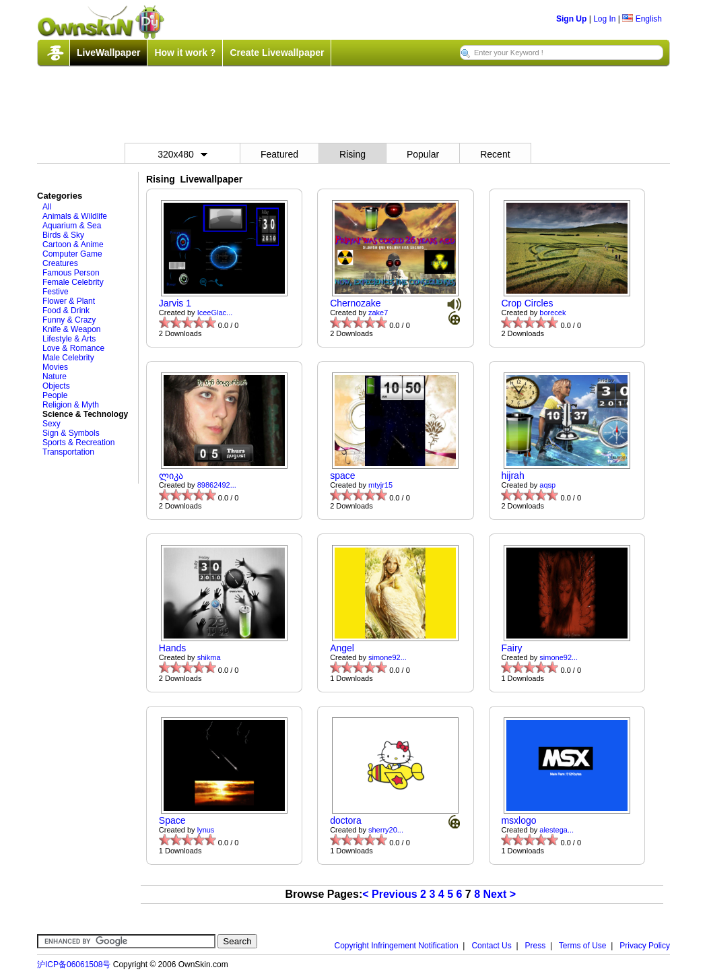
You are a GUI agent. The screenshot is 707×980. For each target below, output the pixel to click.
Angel (342, 648)
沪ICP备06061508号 (73, 964)
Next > (499, 894)
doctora (346, 820)
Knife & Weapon (71, 329)
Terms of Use (583, 945)
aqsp (547, 485)
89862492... (216, 485)
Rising (352, 154)
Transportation (68, 452)
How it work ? (184, 52)
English (642, 19)
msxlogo (518, 820)
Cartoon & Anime (73, 244)
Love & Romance (73, 348)
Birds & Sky (63, 235)
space (342, 475)
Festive (55, 291)
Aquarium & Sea (71, 225)
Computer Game (72, 254)
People (54, 395)
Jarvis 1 (175, 303)
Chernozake (355, 303)
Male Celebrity (68, 357)
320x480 (182, 154)
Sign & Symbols (71, 433)
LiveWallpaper (108, 52)
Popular (423, 154)
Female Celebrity (73, 282)
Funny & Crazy (69, 320)
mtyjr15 (380, 485)
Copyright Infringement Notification (397, 945)
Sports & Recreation (78, 442)
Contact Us (491, 945)
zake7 (378, 312)
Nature (54, 376)
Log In (604, 19)
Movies (55, 367)
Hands (172, 648)
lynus (206, 830)
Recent (495, 154)
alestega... (556, 830)
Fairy (511, 648)
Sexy (51, 423)
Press (535, 945)
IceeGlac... (215, 312)
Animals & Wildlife (74, 216)
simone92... (387, 657)
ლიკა (171, 475)
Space (172, 820)
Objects (56, 386)
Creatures (60, 263)
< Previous (389, 894)
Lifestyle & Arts (69, 339)
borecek (552, 312)
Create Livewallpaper (277, 52)
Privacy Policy (644, 945)
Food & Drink (66, 310)
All (46, 206)
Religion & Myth (70, 405)
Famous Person (71, 272)
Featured (279, 154)
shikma (209, 657)
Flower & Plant (68, 301)
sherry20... (385, 830)
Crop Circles (527, 303)
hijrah (512, 475)
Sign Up (571, 19)
